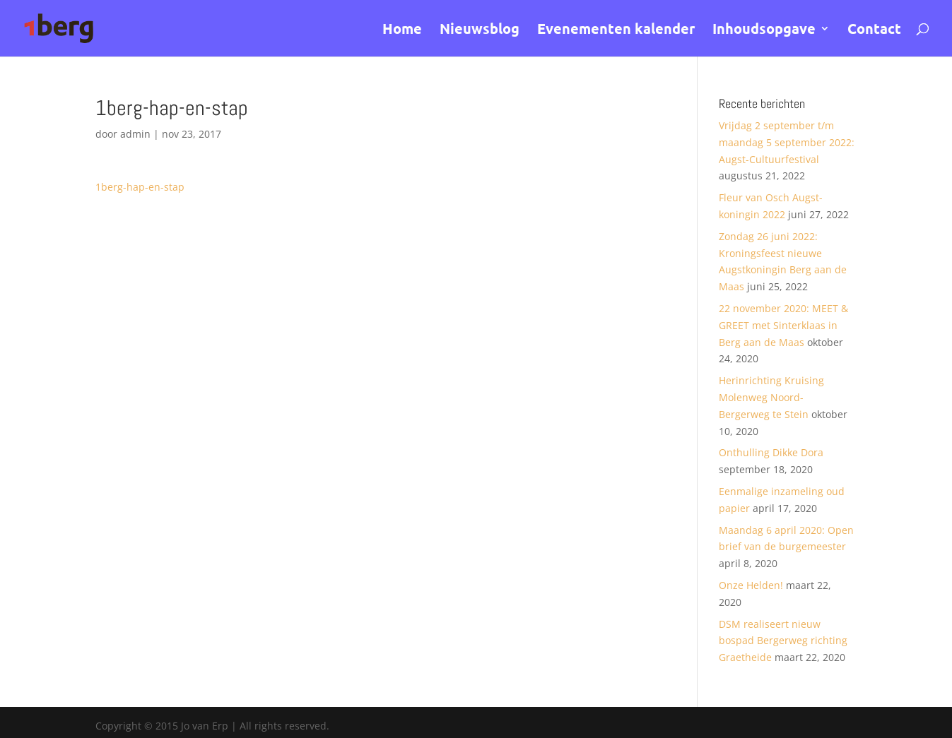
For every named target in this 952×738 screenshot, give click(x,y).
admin (135, 134)
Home (402, 30)
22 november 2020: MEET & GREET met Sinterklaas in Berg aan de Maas (783, 325)
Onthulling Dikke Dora (771, 452)
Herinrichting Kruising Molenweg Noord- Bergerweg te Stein (771, 397)
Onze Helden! (751, 585)
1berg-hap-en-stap (139, 187)
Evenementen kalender (616, 30)
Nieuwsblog (479, 30)
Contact (874, 30)
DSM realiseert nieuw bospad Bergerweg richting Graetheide (783, 641)
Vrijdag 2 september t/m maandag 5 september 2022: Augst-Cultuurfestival (786, 142)
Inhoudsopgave (764, 30)
